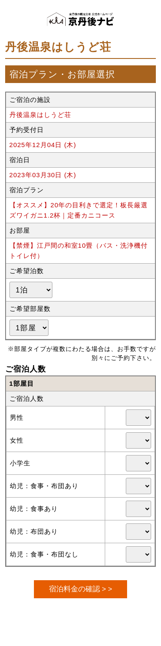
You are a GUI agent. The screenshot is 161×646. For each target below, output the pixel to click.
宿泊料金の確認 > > (80, 589)
